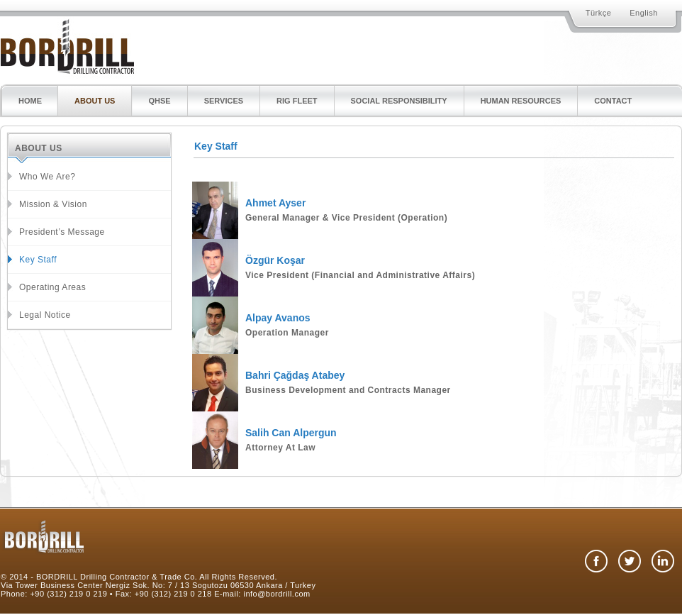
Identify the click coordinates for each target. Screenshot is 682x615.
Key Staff (38, 260)
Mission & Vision (53, 204)
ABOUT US (94, 100)
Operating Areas (52, 287)
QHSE (159, 100)
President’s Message (62, 232)
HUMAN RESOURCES (521, 100)
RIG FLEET (296, 100)
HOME (30, 100)
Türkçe (599, 13)
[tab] (433, 174)
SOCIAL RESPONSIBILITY (399, 100)
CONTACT (613, 100)
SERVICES (223, 100)
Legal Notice (45, 315)
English (644, 13)
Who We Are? (47, 177)
